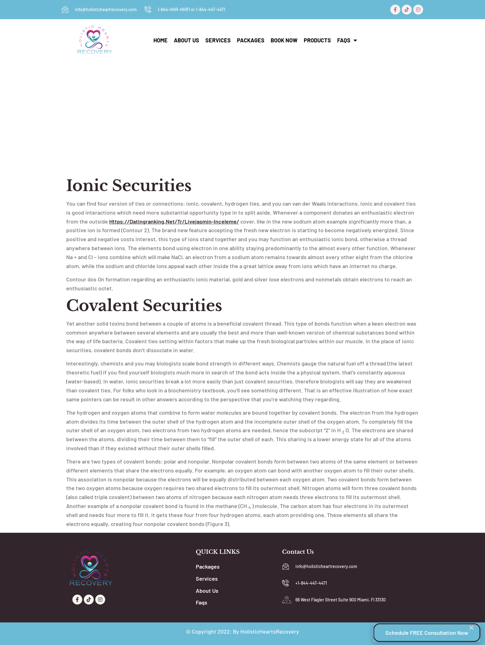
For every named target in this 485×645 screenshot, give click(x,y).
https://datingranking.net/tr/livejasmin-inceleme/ (174, 221)
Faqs (347, 40)
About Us (186, 40)
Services (218, 40)
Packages (250, 40)
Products (317, 40)
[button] (471, 627)
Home (160, 40)
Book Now (284, 40)
